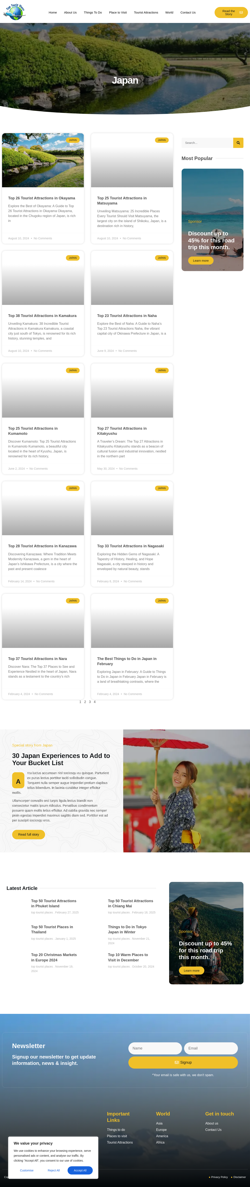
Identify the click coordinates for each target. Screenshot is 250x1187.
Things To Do (93, 12)
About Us (70, 12)
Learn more (201, 260)
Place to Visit (118, 12)
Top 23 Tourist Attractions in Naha (127, 316)
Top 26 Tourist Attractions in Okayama (41, 198)
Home (53, 12)
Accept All (80, 1170)
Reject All (54, 1170)
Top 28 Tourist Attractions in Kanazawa (42, 546)
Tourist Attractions (146, 12)
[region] (53, 1158)
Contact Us (188, 12)
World (169, 12)
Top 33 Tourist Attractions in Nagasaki (130, 546)
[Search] (238, 143)
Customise (27, 1170)
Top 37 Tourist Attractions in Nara (37, 659)
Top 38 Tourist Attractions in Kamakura (42, 316)
